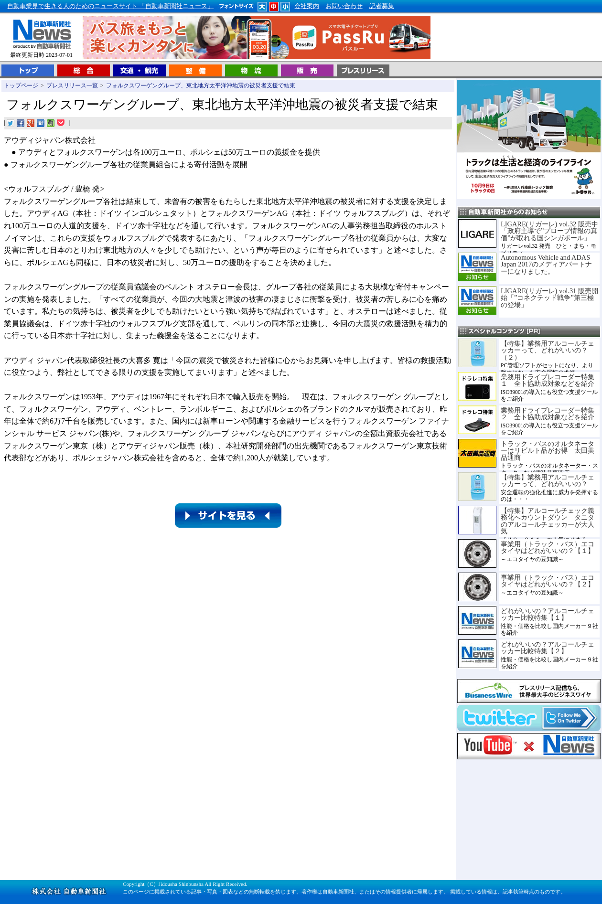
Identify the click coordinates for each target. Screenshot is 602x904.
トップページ (21, 85)
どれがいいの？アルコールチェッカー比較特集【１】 (547, 614)
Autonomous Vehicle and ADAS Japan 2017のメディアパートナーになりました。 (546, 264)
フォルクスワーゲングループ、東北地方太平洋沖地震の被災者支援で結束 (200, 85)
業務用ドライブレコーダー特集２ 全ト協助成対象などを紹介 (547, 413)
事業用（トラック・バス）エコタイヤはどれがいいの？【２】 (547, 581)
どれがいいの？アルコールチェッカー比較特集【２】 (547, 647)
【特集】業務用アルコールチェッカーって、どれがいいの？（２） (547, 350)
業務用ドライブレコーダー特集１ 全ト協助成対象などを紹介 (547, 380)
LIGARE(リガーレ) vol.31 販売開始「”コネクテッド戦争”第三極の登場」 (549, 297)
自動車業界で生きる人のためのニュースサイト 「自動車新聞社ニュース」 (110, 6)
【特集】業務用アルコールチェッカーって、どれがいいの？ (547, 480)
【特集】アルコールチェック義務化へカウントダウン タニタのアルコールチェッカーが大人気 (547, 521)
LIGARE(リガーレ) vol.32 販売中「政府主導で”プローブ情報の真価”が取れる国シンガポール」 (549, 231)
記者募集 (381, 6)
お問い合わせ (344, 6)
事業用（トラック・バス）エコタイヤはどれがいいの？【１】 (547, 547)
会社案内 (306, 6)
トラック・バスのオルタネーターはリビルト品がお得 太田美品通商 (547, 450)
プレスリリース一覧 (72, 85)
